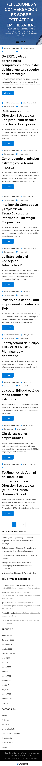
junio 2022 (6, 658)
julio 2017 (5, 685)
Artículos (5, 720)
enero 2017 (6, 703)
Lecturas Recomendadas (11, 733)
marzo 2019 (6, 676)
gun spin (5, 603)
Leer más (7, 93)
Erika (4, 592)
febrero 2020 (7, 671)
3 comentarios (23, 252)
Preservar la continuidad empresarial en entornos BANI (20, 304)
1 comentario (23, 106)
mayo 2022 (6, 662)
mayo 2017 (6, 689)
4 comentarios (23, 154)
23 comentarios (23, 386)
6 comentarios (22, 429)
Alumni (4, 715)
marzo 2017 (6, 694)
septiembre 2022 (8, 653)
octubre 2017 (7, 680)
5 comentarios (23, 200)
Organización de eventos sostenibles (16, 585)
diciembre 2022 (8, 640)
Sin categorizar (9, 52)
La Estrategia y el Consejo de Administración (15, 261)
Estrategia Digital (8, 729)
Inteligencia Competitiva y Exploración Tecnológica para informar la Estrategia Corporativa (20, 213)
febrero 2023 (7, 635)
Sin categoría (8, 429)
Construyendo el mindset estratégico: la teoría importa (20, 163)
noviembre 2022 (8, 644)
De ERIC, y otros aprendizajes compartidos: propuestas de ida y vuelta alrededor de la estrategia (21, 65)
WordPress (33, 758)
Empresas (5, 724)
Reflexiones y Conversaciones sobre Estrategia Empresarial (21, 14)
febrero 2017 (7, 698)
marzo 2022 (6, 667)
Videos (4, 747)
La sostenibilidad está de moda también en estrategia (20, 394)
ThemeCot (18, 758)
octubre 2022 (7, 649)
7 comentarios (23, 52)
